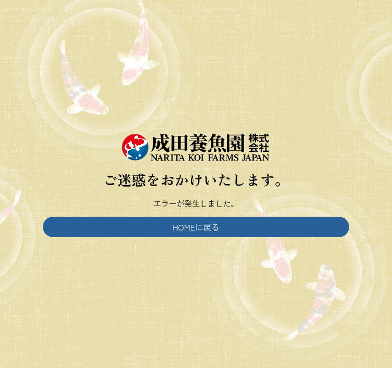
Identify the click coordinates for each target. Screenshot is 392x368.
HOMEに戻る (196, 227)
